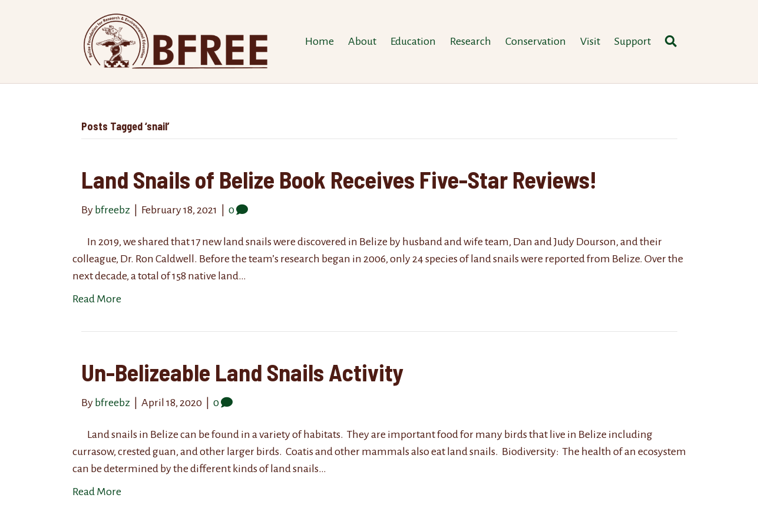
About (362, 41)
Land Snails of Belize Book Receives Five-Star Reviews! (339, 179)
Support (632, 41)
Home (319, 41)
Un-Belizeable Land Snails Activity (242, 372)
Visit (590, 41)
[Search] (667, 41)
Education (413, 41)
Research (470, 41)
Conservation (535, 41)
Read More (96, 299)
